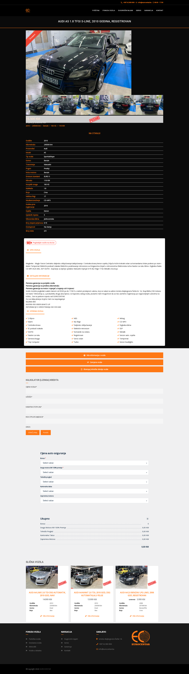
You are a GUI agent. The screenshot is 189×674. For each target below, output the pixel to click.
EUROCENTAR (45, 669)
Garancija (66, 647)
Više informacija (47, 616)
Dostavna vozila (33, 643)
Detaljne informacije (38, 276)
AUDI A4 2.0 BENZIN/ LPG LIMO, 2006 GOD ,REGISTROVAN (137, 594)
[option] (94, 62)
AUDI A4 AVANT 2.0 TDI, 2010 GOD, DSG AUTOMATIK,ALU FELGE (92, 594)
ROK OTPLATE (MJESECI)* (34, 417)
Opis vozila (33, 250)
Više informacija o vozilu (94, 355)
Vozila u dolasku (33, 650)
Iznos (28, 427)
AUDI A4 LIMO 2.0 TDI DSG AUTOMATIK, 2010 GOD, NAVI (47, 594)
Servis (65, 643)
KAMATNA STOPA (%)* (34, 407)
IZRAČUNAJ (32, 432)
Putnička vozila (33, 639)
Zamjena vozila (94, 362)
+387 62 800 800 (128, 2)
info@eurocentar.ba (144, 2)
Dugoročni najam (69, 639)
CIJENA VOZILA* (31, 387)
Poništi (45, 432)
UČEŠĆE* (29, 397)
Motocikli (31, 647)
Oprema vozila (35, 311)
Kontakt (65, 650)
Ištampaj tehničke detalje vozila (94, 369)
